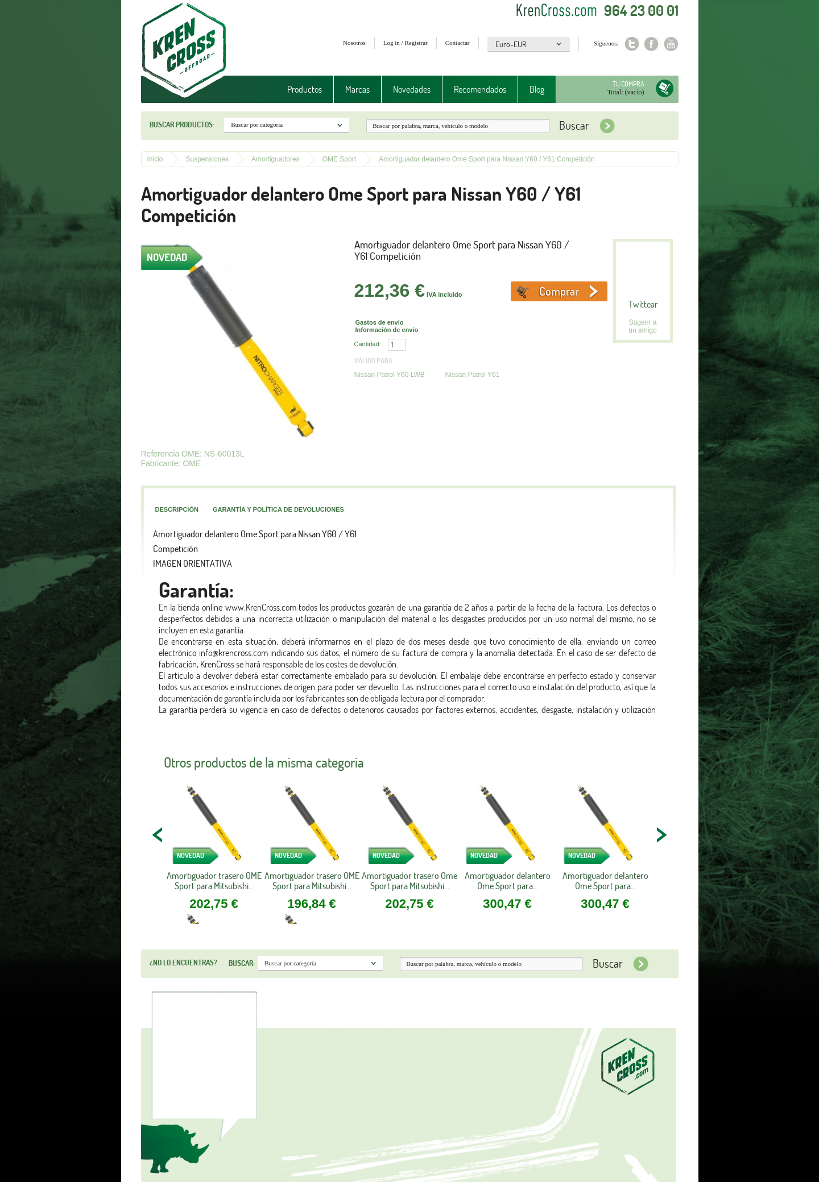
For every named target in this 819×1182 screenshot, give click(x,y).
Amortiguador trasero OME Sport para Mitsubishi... (214, 880)
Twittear (642, 304)
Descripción (176, 509)
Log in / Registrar (405, 42)
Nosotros (354, 42)
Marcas (357, 89)
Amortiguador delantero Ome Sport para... (508, 880)
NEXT (661, 834)
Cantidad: (367, 344)
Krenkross (184, 51)
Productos (304, 89)
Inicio (155, 159)
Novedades (412, 89)
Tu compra (628, 84)
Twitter (631, 44)
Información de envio (387, 329)
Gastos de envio (379, 322)
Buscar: (242, 963)
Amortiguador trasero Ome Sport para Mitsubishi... (409, 880)
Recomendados (480, 89)
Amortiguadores (275, 159)
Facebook (651, 44)
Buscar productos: (182, 124)
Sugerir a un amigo (642, 326)
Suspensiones (207, 159)
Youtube (671, 44)
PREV (158, 834)
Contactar (457, 42)
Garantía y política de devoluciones (278, 509)
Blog (537, 89)
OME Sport (339, 159)
